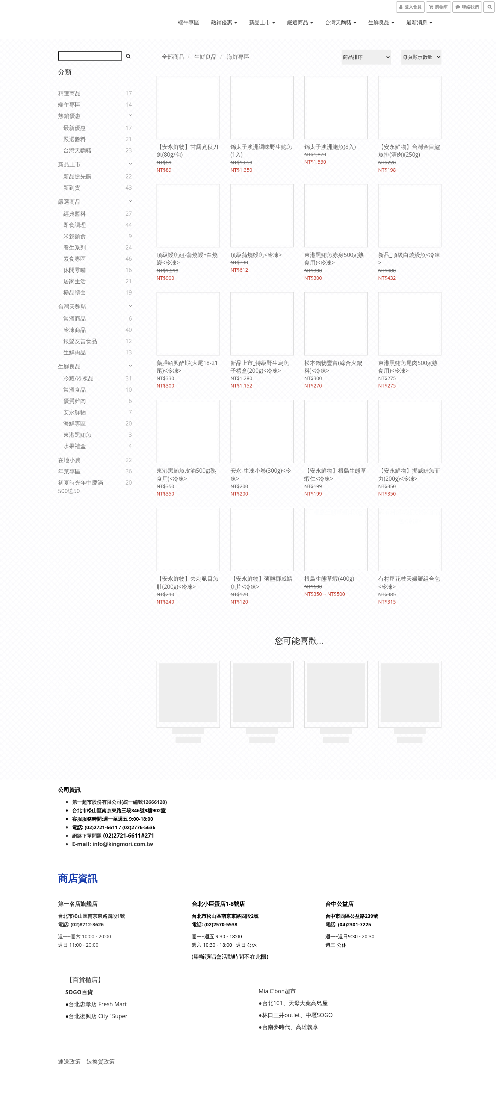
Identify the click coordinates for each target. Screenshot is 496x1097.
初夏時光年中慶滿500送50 (80, 487)
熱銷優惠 (224, 22)
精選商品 (69, 93)
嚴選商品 (300, 22)
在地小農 (69, 460)
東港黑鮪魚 (77, 435)
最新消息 (419, 22)
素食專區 (74, 259)
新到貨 (71, 187)
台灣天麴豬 (340, 22)
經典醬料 (74, 213)
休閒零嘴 (74, 270)
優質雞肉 (74, 401)
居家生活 (74, 281)
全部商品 (173, 57)
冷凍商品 (74, 330)
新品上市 (262, 22)
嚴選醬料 (74, 139)
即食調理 (74, 225)
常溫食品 (74, 389)
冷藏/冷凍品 (78, 378)
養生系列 (74, 247)
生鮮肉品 (74, 352)
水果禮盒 (74, 446)
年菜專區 (69, 471)
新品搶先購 (77, 176)
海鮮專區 (74, 423)
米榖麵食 (74, 236)
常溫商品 (74, 318)
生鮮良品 (381, 22)
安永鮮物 (74, 412)
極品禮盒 (74, 292)
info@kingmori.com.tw (123, 844)
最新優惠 (74, 128)
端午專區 (188, 22)
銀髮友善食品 (80, 341)
